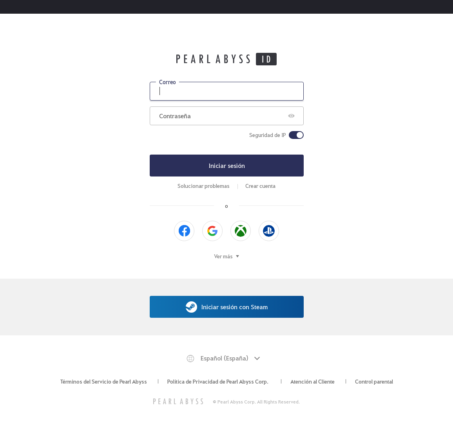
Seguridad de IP (267, 135)
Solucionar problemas (204, 185)
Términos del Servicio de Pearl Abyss (103, 381)
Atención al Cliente (312, 381)
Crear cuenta (260, 185)
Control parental (374, 381)
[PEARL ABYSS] (178, 401)
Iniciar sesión (226, 165)
